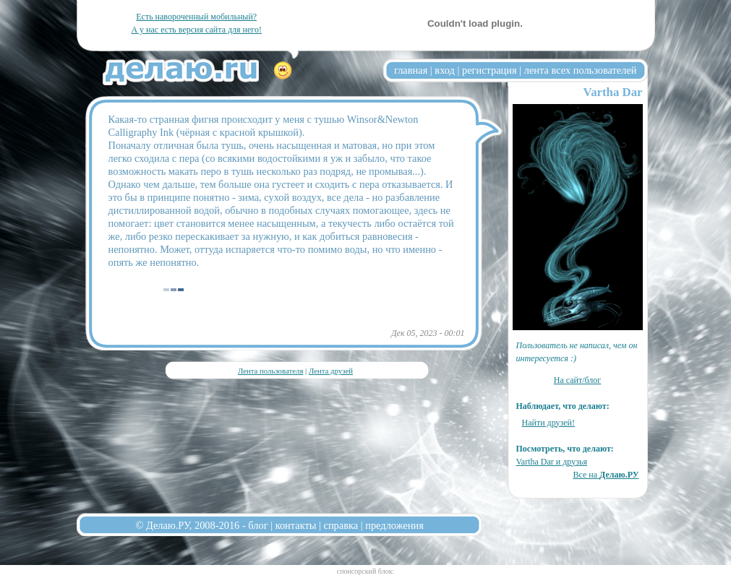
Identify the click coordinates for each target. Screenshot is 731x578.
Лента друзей (331, 370)
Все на (605, 475)
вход (445, 70)
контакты (296, 525)
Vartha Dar (613, 92)
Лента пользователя (270, 370)
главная (410, 70)
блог (258, 525)
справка (341, 525)
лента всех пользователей (580, 70)
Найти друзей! (549, 423)
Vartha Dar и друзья (551, 462)
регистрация (489, 70)
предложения (394, 525)
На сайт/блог (578, 380)
